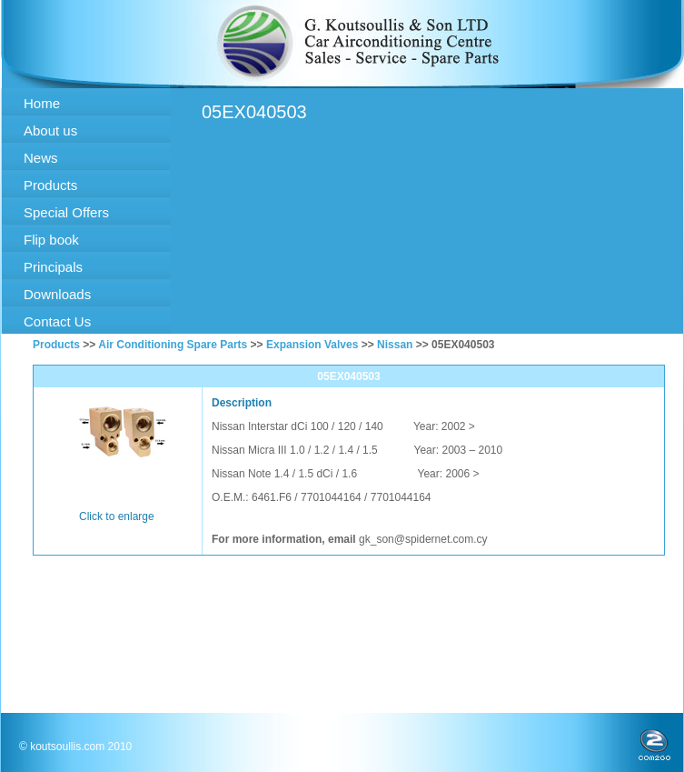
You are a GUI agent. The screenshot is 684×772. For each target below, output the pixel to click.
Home (42, 103)
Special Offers (66, 212)
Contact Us (57, 321)
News (41, 157)
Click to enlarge (116, 516)
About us (50, 130)
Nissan (394, 344)
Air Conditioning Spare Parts (172, 344)
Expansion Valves (312, 344)
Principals (53, 267)
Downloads (57, 294)
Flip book (51, 239)
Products (50, 185)
